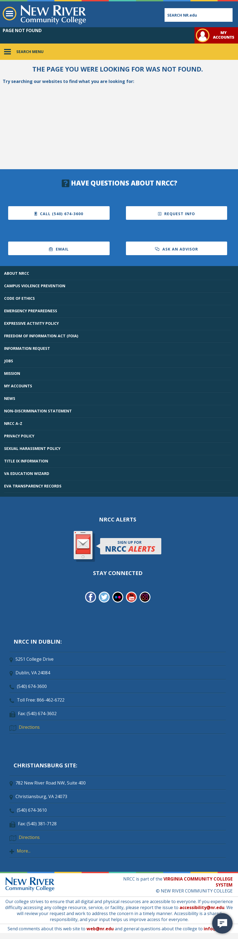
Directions (29, 727)
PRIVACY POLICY (19, 435)
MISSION (12, 373)
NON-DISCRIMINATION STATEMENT (38, 410)
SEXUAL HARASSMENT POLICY (32, 448)
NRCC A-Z (13, 423)
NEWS (9, 398)
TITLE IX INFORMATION (26, 461)
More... (23, 851)
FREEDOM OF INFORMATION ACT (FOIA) (41, 335)
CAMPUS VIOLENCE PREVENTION (34, 285)
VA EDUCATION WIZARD (26, 473)
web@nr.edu (100, 929)
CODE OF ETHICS (19, 298)
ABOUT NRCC (16, 273)
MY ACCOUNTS (18, 385)
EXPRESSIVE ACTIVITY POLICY (31, 323)
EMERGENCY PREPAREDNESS (30, 310)
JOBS (8, 360)
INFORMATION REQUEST (27, 348)
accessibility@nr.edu (202, 907)
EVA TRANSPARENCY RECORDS (32, 486)
